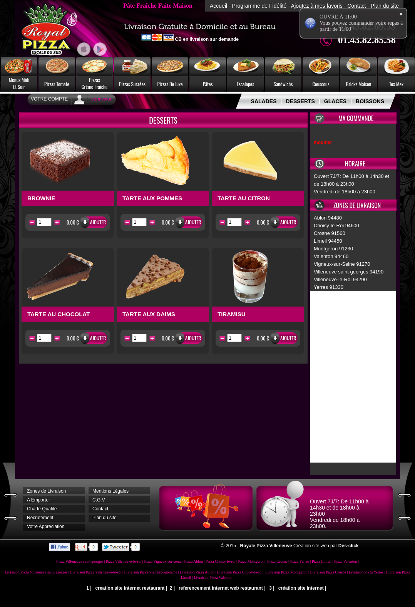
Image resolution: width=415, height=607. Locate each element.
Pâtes (208, 84)
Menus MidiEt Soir (19, 83)
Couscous (320, 84)
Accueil (218, 6)
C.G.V (98, 500)
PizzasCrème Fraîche (95, 83)
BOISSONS (370, 101)
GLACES (335, 101)
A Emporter (38, 500)
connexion (101, 99)
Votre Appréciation (45, 526)
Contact (356, 6)
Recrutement (40, 517)
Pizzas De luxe (170, 84)
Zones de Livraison (46, 491)
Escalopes (245, 84)
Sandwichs (283, 84)
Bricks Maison (358, 84)
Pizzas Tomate (56, 84)
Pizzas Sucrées (132, 84)
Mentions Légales (110, 491)
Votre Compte (49, 99)
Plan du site (385, 6)
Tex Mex (396, 84)
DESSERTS (300, 101)
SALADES (264, 101)
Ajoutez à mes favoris (317, 6)
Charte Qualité (42, 508)
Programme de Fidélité (259, 6)
